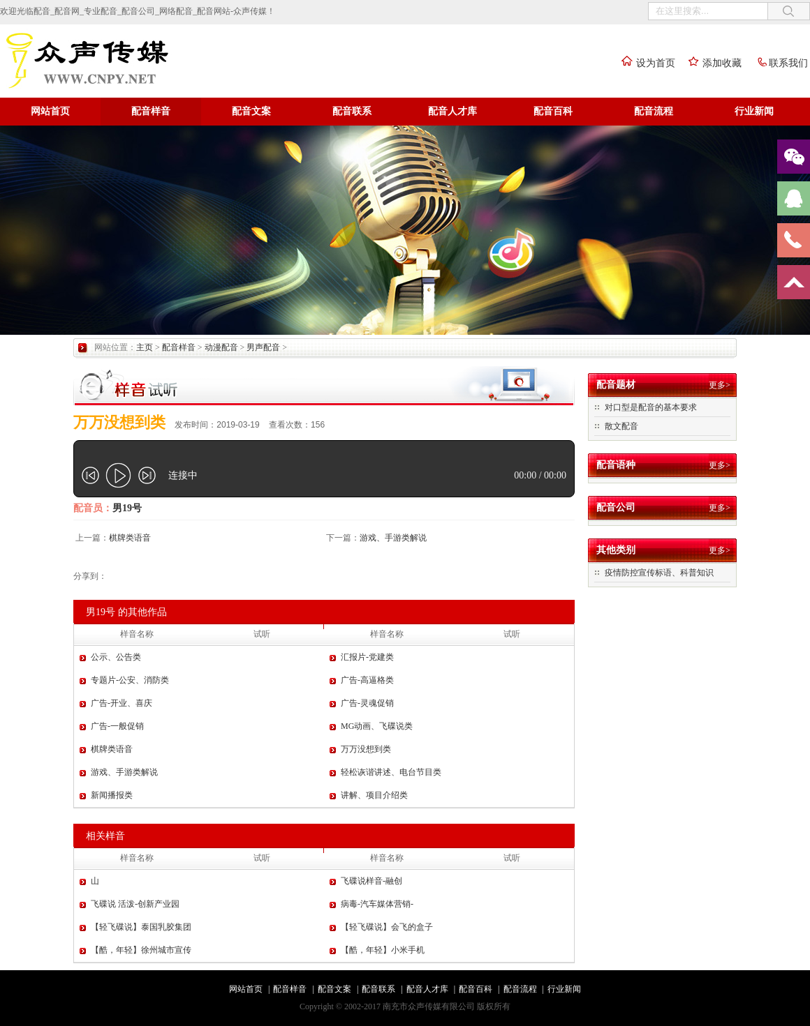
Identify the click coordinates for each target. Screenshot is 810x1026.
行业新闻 (754, 111)
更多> (719, 385)
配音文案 (251, 111)
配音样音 (150, 111)
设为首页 (645, 63)
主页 (144, 347)
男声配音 (263, 347)
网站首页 (50, 111)
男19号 (127, 508)
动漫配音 (221, 347)
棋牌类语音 (130, 538)
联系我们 (778, 63)
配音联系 (351, 111)
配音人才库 (452, 111)
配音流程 (653, 111)
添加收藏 (712, 63)
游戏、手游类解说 (393, 538)
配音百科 (553, 111)
